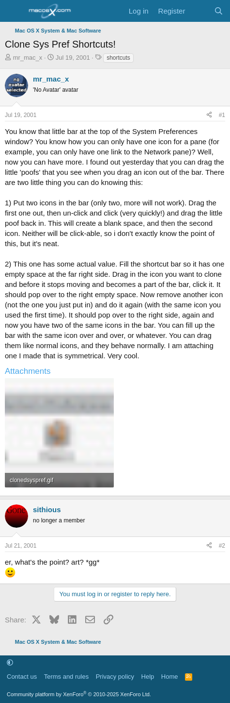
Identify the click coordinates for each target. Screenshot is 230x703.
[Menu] (13, 11)
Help (147, 676)
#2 (222, 545)
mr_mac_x (28, 57)
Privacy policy (115, 676)
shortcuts (118, 57)
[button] (10, 662)
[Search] (218, 11)
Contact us (22, 676)
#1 (222, 115)
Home (169, 676)
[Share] (209, 115)
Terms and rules (66, 676)
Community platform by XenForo (79, 694)
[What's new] (199, 11)
